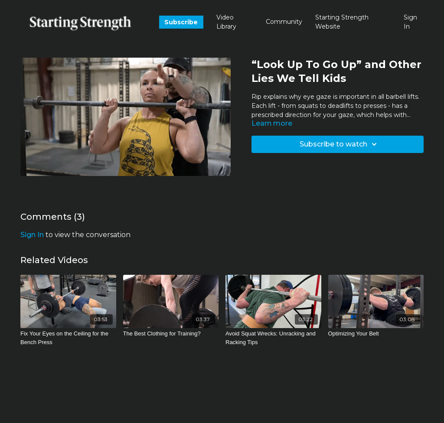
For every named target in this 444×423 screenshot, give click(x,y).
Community (284, 22)
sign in (32, 235)
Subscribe (181, 22)
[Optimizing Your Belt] (376, 333)
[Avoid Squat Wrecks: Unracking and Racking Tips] (273, 337)
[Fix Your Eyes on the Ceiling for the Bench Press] (68, 337)
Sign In (410, 21)
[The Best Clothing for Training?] (171, 333)
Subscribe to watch (339, 144)
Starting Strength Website (342, 21)
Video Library (226, 21)
